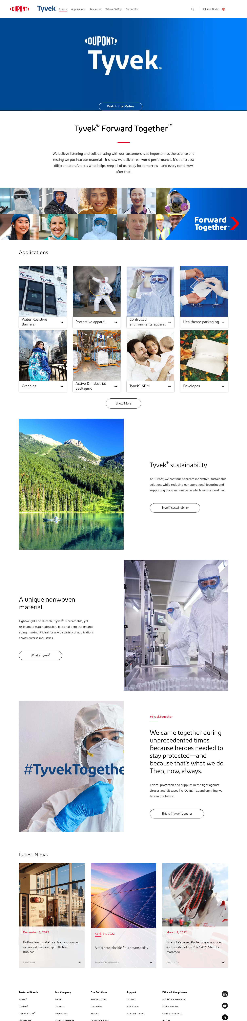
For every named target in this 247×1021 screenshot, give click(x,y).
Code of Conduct (172, 1013)
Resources (95, 9)
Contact (131, 999)
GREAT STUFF (27, 1013)
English (225, 9)
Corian (23, 1006)
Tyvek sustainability (175, 507)
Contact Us (132, 9)
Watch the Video (120, 106)
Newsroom (61, 1013)
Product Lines (99, 999)
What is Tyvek (40, 655)
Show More (123, 403)
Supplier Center (136, 1013)
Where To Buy (113, 9)
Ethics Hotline (170, 1006)
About (58, 999)
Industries (96, 1006)
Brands (63, 9)
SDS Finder (133, 1006)
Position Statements (173, 999)
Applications (78, 9)
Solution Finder (211, 9)
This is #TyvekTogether (177, 813)
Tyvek (23, 999)
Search (197, 9)
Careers (59, 1006)
